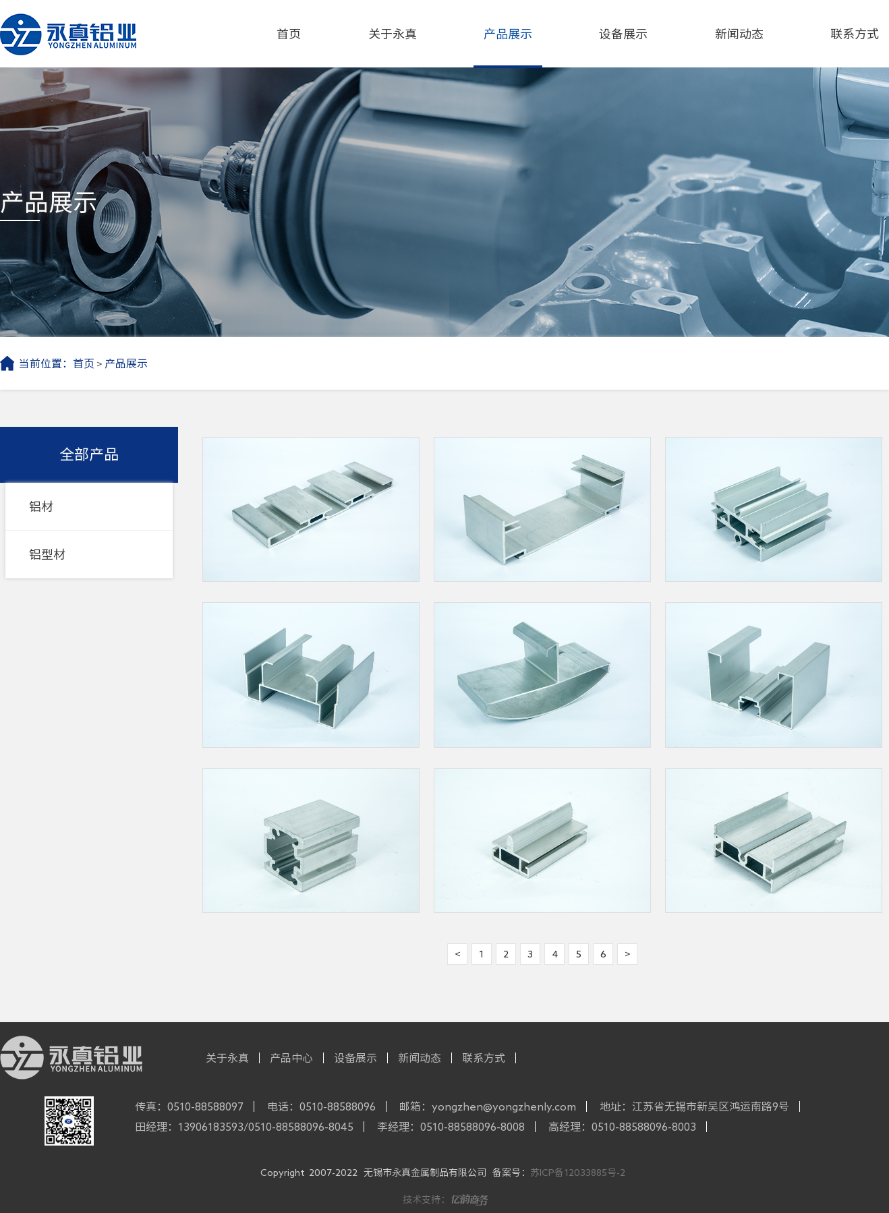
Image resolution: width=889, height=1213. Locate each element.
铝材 (41, 506)
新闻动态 (739, 34)
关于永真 (392, 34)
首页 (289, 34)
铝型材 (47, 554)
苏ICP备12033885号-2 (577, 1172)
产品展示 (508, 34)
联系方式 (854, 34)
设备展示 (623, 34)
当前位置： (46, 363)
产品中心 (291, 1058)
